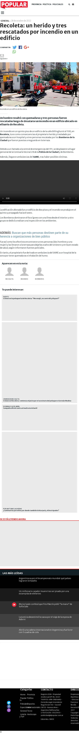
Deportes (31, 704)
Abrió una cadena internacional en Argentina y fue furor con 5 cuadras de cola (46, 631)
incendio (24, 279)
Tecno (29, 711)
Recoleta (9, 279)
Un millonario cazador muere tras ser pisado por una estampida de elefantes (44, 592)
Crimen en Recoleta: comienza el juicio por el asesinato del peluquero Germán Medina (37, 401)
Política (47, 4)
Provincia (37, 4)
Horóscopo (31, 714)
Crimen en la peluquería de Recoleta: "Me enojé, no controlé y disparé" (31, 298)
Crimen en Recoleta (11, 399)
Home (22, 694)
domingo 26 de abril (11, 406)
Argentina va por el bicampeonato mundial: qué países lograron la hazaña (45, 579)
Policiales (58, 4)
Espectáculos (25, 707)
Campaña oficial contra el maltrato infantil (20, 408)
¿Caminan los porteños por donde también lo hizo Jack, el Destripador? (31, 510)
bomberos (39, 279)
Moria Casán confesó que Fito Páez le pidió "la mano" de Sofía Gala (45, 605)
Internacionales (33, 707)
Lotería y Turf (22, 715)
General (23, 711)
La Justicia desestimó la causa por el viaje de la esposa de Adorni (45, 618)
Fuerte (6, 297)
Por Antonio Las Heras (12, 509)
